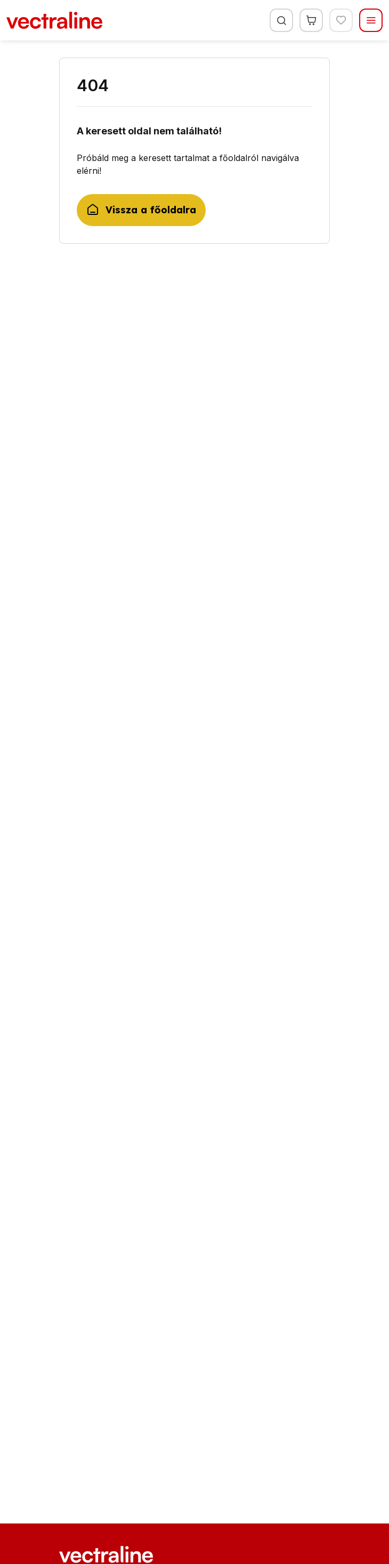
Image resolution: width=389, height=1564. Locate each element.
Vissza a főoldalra (141, 210)
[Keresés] (281, 20)
